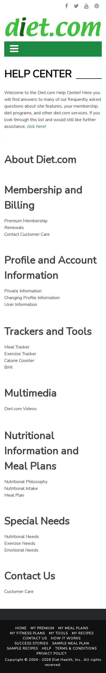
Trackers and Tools (48, 332)
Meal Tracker (16, 347)
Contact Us (29, 576)
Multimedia (30, 393)
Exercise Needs (19, 543)
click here (36, 126)
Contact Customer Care (27, 234)
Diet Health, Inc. (66, 660)
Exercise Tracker (20, 354)
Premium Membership (25, 221)
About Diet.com (40, 160)
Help (46, 648)
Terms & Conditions (76, 648)
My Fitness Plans (27, 633)
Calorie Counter (19, 360)
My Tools (58, 633)
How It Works (66, 638)
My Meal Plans (73, 628)
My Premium (42, 628)
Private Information (23, 291)
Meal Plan (14, 495)
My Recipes (83, 633)
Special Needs (37, 521)
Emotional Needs (21, 550)
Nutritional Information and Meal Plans (41, 451)
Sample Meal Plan (70, 643)
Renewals (14, 228)
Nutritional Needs (21, 537)
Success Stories (31, 643)
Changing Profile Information (32, 298)
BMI (8, 367)
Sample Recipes (22, 648)
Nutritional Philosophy (25, 482)
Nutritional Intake (21, 488)
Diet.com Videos (20, 409)
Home (21, 628)
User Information (20, 304)
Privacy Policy (51, 653)
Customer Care (19, 591)
